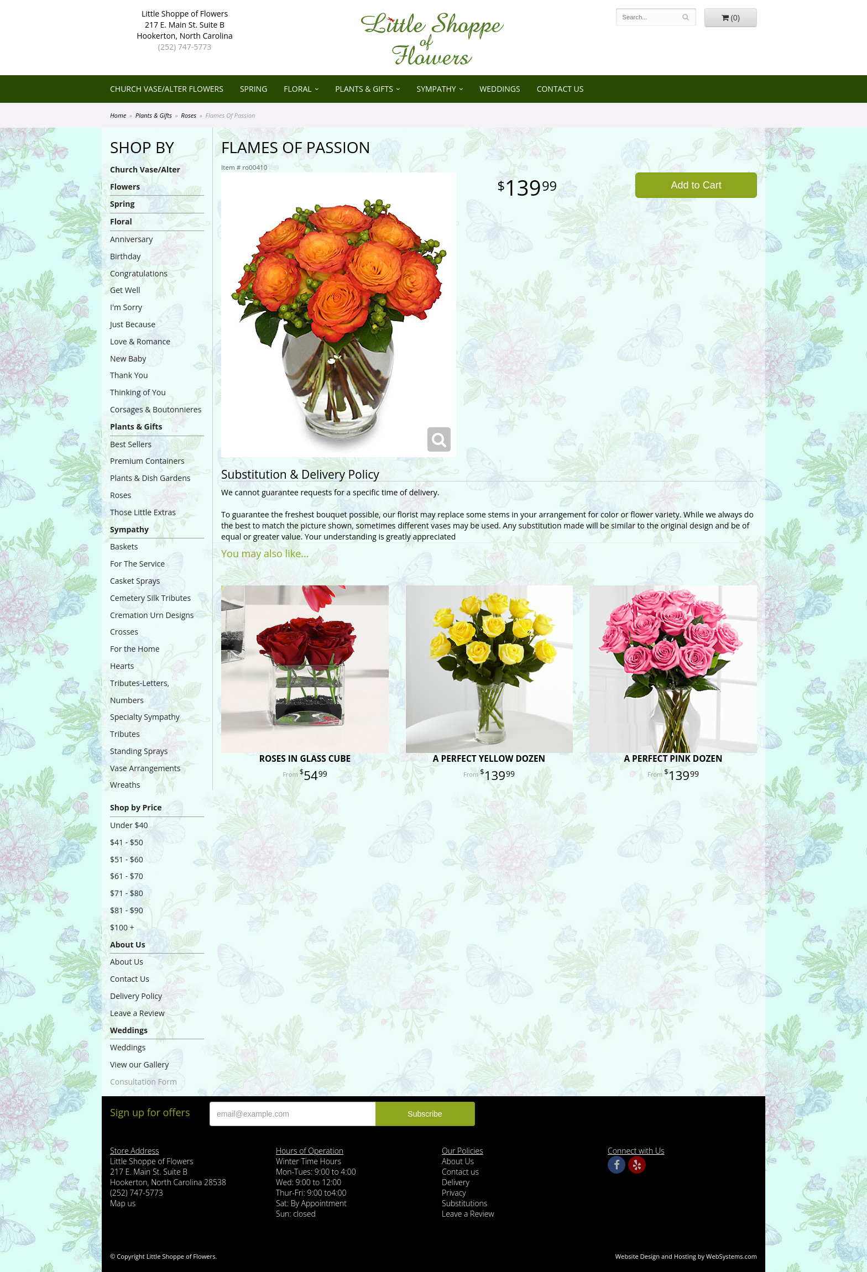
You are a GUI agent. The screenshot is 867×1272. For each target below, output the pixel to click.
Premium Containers (147, 461)
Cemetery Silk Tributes (150, 598)
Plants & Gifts (364, 88)
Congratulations (139, 273)
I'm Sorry (126, 307)
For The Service (137, 563)
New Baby (128, 358)
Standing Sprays (139, 751)
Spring (253, 88)
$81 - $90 (126, 910)
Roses (188, 115)
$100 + (122, 927)
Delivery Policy (136, 996)
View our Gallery (139, 1064)
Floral (297, 88)
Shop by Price (135, 807)
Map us (122, 1203)
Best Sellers (131, 444)
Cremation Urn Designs (152, 615)
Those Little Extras (143, 512)
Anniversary (131, 239)
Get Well (125, 290)
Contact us (460, 1171)
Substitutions (464, 1203)
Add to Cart (696, 185)
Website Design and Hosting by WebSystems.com (686, 1256)
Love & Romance (140, 341)
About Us (127, 944)
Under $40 (129, 825)
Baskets (124, 546)
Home (118, 115)
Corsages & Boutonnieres (155, 409)
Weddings (499, 88)
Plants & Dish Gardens (150, 478)
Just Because (132, 324)
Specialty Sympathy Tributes (145, 725)
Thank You (129, 375)
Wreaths (125, 784)
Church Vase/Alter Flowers (166, 88)
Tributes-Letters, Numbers (139, 691)
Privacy (454, 1192)
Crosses (124, 631)
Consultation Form (143, 1081)
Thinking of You (138, 392)
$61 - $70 (126, 876)
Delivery (455, 1182)
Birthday (125, 256)
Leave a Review (137, 1013)
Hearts (122, 666)
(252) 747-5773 (184, 46)
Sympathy (436, 88)
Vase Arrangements (145, 768)
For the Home (135, 648)
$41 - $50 (126, 842)
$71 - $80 (126, 893)
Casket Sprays (135, 580)
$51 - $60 (126, 859)
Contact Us (560, 88)
